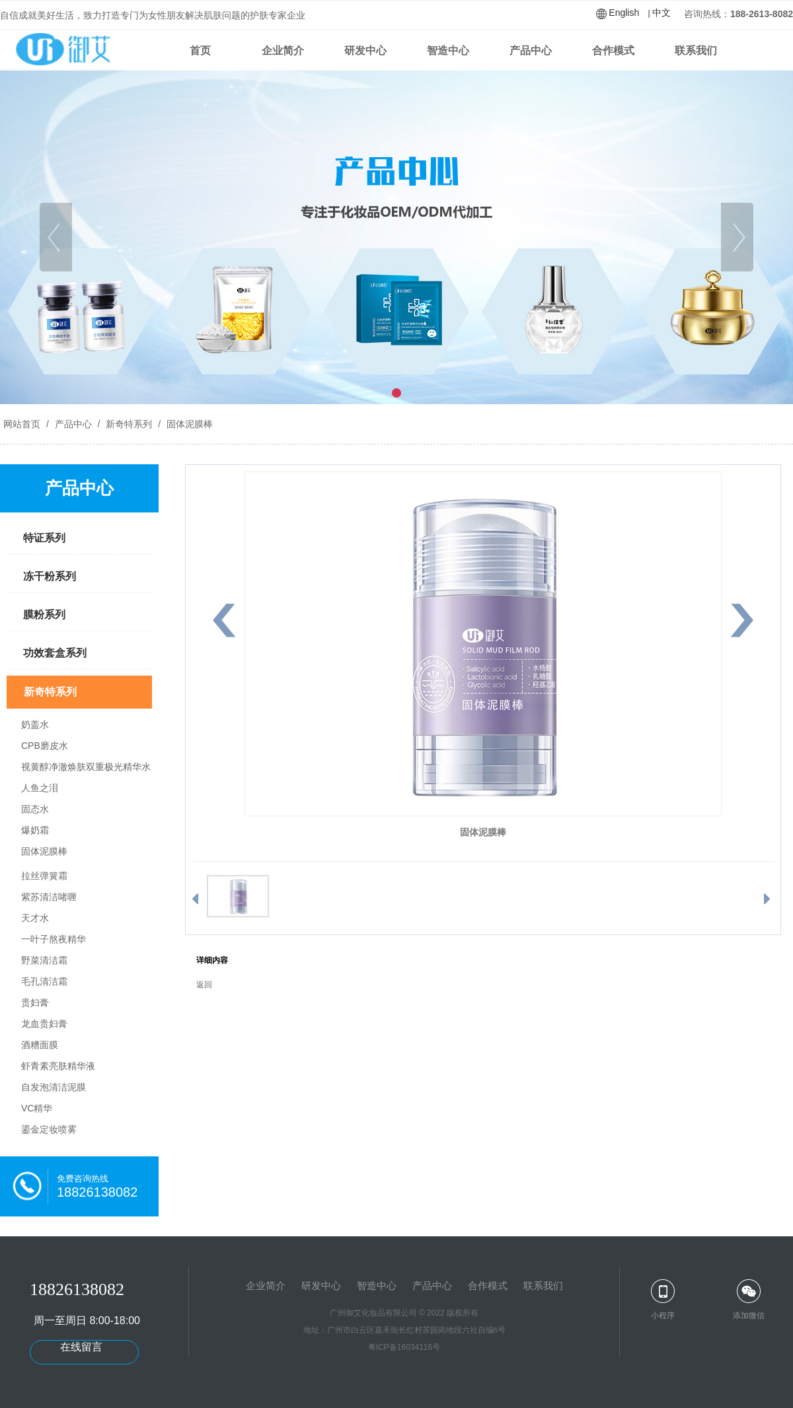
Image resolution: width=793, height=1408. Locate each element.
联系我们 (696, 50)
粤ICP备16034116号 (404, 1347)
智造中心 (448, 50)
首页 (200, 50)
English (624, 12)
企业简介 (283, 50)
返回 (204, 984)
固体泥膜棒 (188, 424)
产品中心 (531, 50)
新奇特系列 (129, 424)
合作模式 (613, 50)
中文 (661, 12)
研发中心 (365, 50)
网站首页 (21, 424)
